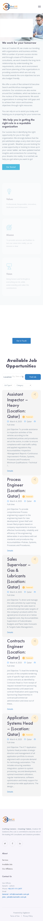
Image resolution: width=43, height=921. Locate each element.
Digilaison (26, 913)
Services (5, 860)
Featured (29, 496)
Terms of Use (14, 916)
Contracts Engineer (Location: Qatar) (20, 649)
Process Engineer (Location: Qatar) (20, 487)
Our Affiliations (7, 869)
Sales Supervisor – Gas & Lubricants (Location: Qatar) (20, 573)
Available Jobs (7, 864)
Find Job (33, 377)
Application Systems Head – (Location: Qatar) (20, 726)
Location (8, 377)
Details (10, 471)
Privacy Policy (28, 916)
